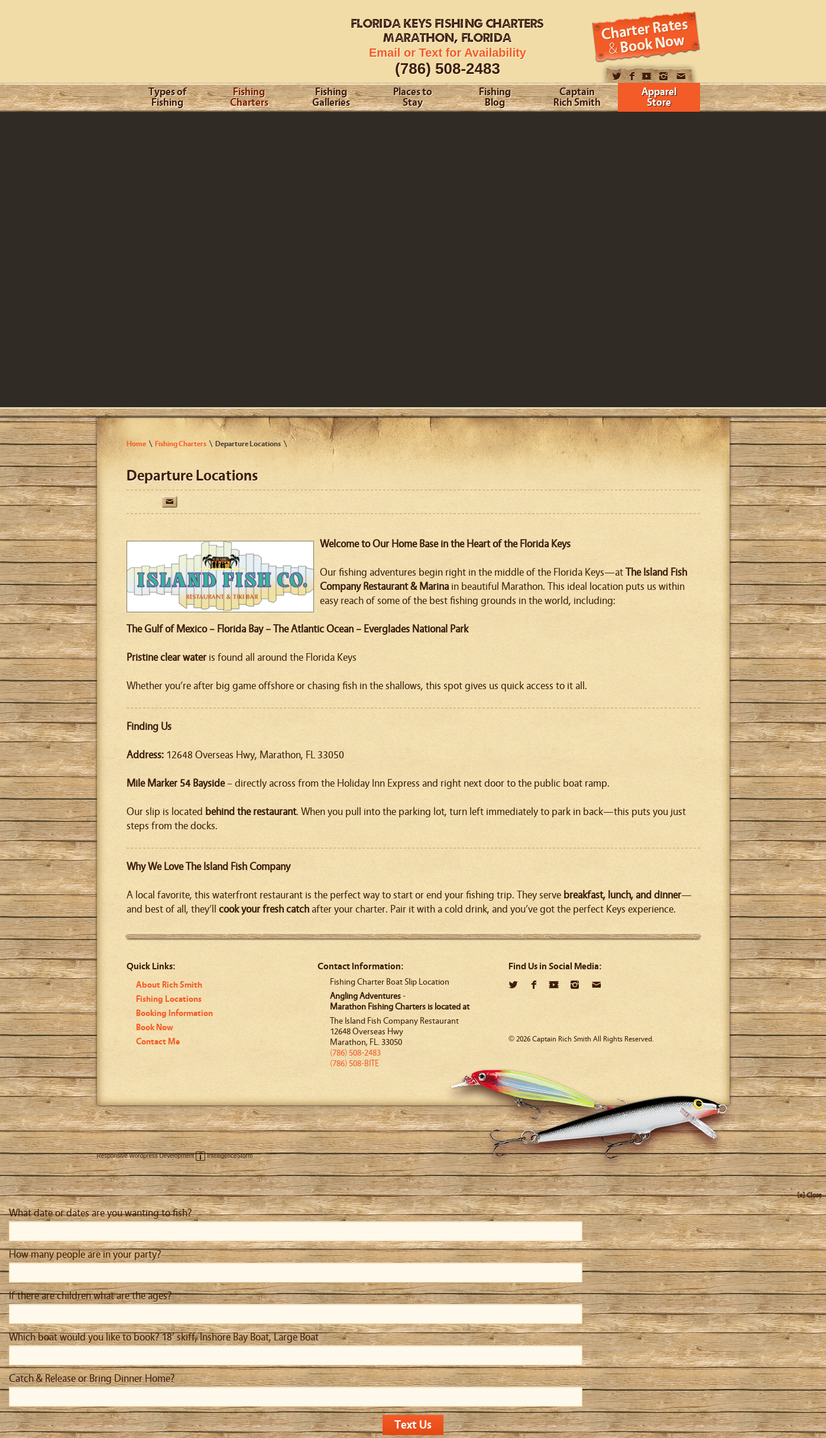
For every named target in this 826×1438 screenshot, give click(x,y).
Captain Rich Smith (577, 98)
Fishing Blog (495, 98)
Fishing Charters (249, 98)
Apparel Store (659, 98)
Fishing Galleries (331, 98)
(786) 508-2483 (447, 68)
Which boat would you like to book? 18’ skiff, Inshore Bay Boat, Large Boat (164, 1337)
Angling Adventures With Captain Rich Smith (217, 46)
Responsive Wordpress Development (146, 1156)
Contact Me (158, 1042)
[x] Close (809, 1195)
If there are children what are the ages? (90, 1296)
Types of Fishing (167, 98)
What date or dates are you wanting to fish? (100, 1213)
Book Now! (646, 37)
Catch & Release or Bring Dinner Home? (91, 1378)
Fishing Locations (169, 999)
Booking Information (174, 1013)
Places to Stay (412, 98)
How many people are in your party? (85, 1254)
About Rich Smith (169, 985)
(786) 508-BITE (354, 1064)
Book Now (154, 1027)
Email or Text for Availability (447, 52)
